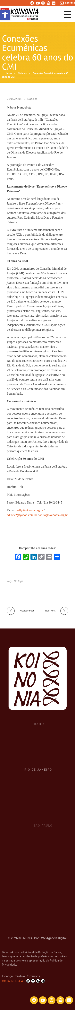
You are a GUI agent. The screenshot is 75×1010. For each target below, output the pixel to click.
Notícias (22, 73)
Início (9, 73)
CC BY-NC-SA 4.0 (23, 981)
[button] (5, 15)
